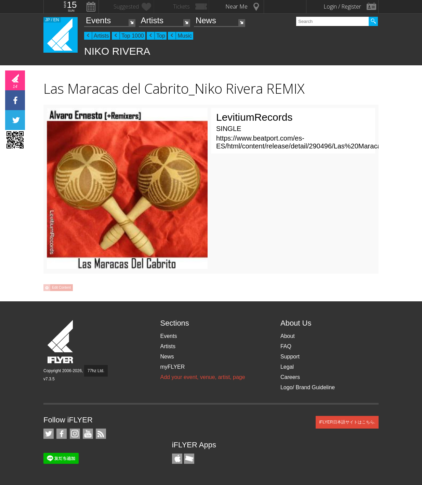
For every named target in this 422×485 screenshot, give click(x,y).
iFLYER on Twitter (48, 434)
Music (184, 36)
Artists (152, 20)
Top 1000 (132, 36)
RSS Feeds (101, 434)
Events (98, 20)
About (287, 336)
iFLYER (61, 342)
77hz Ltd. (96, 370)
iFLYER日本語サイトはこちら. (347, 422)
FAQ (285, 346)
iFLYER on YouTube (88, 434)
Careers (290, 377)
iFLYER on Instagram (75, 434)
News (206, 20)
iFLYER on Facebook (61, 434)
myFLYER (172, 367)
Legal (287, 367)
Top (160, 36)
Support (290, 356)
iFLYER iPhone (177, 459)
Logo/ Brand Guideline (307, 387)
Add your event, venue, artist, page (202, 377)
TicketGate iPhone (189, 459)
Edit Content (61, 287)
